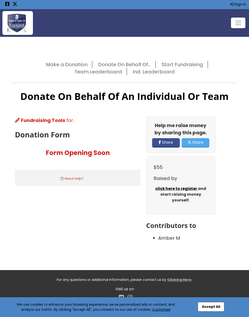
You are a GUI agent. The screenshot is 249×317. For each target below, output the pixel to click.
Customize (161, 309)
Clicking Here (179, 279)
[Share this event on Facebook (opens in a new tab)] (7, 4)
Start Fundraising (182, 64)
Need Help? (74, 178)
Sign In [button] (238, 4)
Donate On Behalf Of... (124, 64)
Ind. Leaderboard (154, 71)
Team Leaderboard (98, 71)
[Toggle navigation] (238, 23)
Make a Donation (66, 64)
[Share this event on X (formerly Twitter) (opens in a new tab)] (14, 4)
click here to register (176, 188)
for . (45, 120)
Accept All (211, 306)
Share (166, 142)
